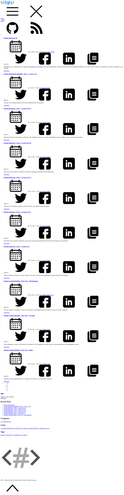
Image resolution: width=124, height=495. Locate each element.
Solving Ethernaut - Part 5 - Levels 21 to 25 (17, 108)
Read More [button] (3, 398)
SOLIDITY (10, 435)
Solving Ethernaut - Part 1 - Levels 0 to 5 (17, 246)
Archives (3, 19)
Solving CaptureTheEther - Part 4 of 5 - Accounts (19, 315)
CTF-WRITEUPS (6, 421)
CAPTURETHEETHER (7, 428)
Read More (6, 71)
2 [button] (7, 387)
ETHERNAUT (18, 428)
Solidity (48, 52)
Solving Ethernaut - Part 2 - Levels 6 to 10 (17, 212)
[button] (7, 383)
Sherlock (33, 66)
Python (48, 295)
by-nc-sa (34, 480)
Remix (44, 52)
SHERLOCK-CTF (44, 428)
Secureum (40, 66)
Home (2, 18)
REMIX (4, 435)
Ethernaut (47, 275)
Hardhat (52, 52)
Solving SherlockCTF (10, 38)
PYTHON (25, 435)
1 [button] (7, 385)
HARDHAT (18, 435)
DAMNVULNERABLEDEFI (31, 428)
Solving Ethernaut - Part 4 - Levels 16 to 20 (17, 143)
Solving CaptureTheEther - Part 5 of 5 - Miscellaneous (21, 281)
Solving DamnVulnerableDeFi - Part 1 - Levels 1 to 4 (20, 74)
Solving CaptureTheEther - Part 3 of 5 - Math (18, 350)
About (2, 21)
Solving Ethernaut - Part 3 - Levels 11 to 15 (17, 177)
